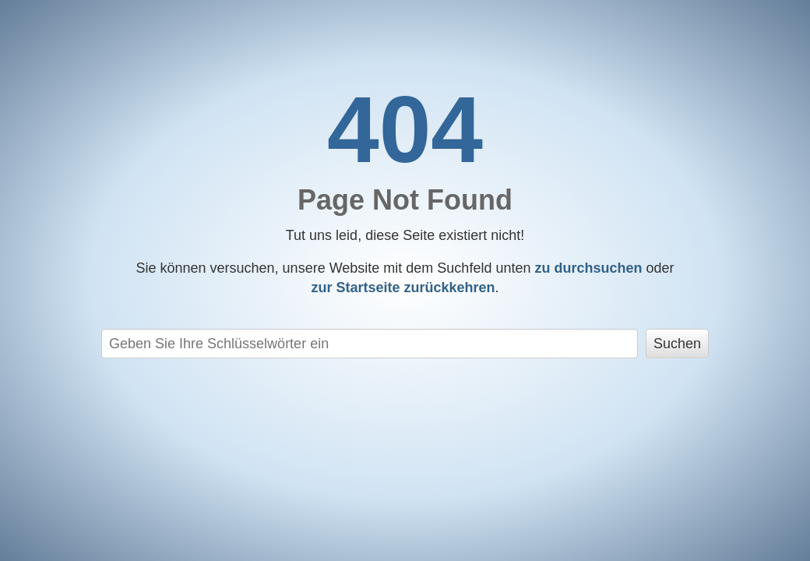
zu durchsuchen (588, 268)
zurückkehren (403, 287)
